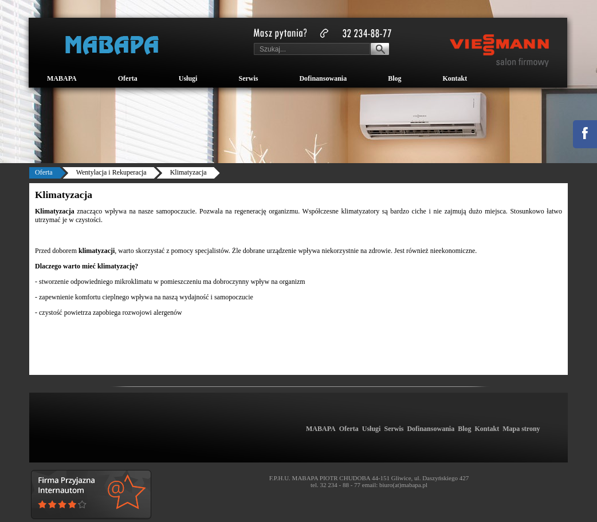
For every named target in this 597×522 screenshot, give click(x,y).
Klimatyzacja (188, 172)
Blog (394, 78)
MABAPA (62, 78)
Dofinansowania (323, 78)
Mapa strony (521, 429)
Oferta (128, 78)
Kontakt (454, 78)
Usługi (188, 78)
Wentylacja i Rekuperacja (111, 172)
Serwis (248, 78)
